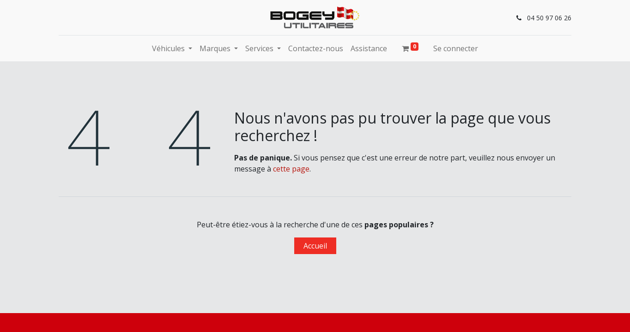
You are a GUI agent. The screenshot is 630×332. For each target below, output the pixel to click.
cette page (291, 169)
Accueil (315, 246)
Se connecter (455, 48)
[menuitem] (316, 48)
